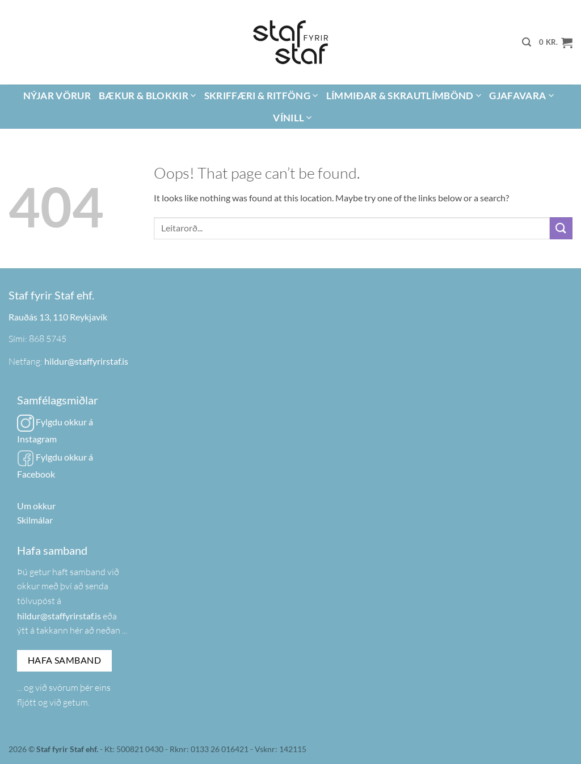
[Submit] (561, 228)
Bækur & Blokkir (147, 96)
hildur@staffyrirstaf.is (86, 361)
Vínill (292, 118)
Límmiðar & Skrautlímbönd (404, 96)
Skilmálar (35, 519)
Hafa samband (65, 660)
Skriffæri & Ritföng (261, 96)
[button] (526, 42)
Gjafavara (521, 96)
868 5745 (47, 338)
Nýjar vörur (57, 96)
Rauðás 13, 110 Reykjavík (58, 316)
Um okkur (36, 505)
